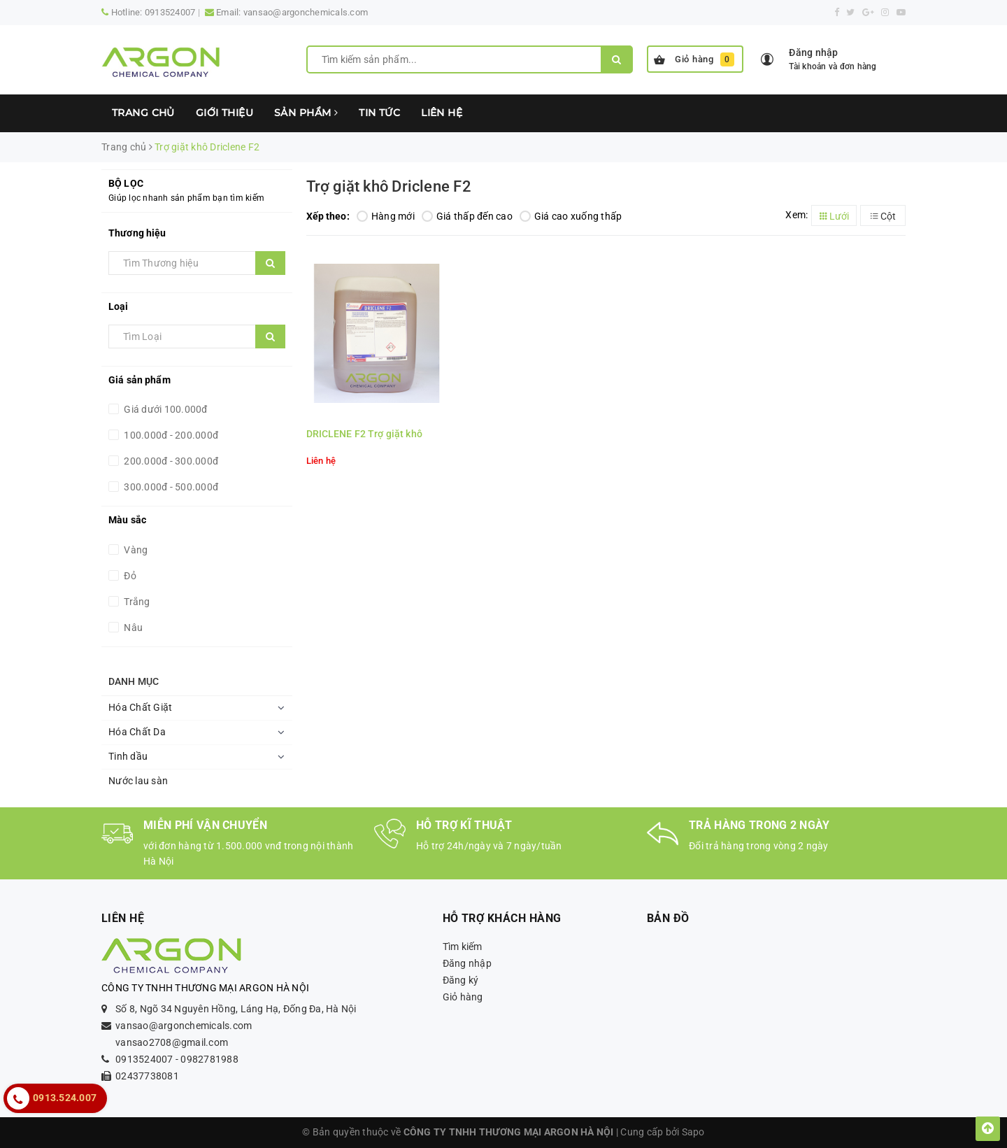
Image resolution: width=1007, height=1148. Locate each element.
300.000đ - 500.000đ (170, 486)
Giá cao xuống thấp (571, 216)
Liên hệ (441, 112)
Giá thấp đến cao (467, 216)
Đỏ (129, 575)
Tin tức (379, 112)
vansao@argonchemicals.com (305, 12)
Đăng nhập (467, 963)
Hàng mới (386, 216)
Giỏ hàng (694, 59)
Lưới (834, 216)
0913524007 (170, 12)
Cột (883, 216)
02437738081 (147, 1076)
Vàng (135, 549)
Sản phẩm (306, 112)
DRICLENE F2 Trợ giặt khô (364, 433)
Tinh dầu (128, 756)
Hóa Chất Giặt (140, 707)
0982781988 (209, 1059)
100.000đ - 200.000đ (170, 435)
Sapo (693, 1132)
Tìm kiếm (463, 946)
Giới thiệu (224, 112)
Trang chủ (143, 112)
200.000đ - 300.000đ (170, 461)
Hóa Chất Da (137, 731)
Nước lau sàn (138, 780)
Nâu (132, 627)
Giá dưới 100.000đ (165, 409)
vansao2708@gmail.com (171, 1042)
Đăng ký (461, 980)
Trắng (136, 601)
